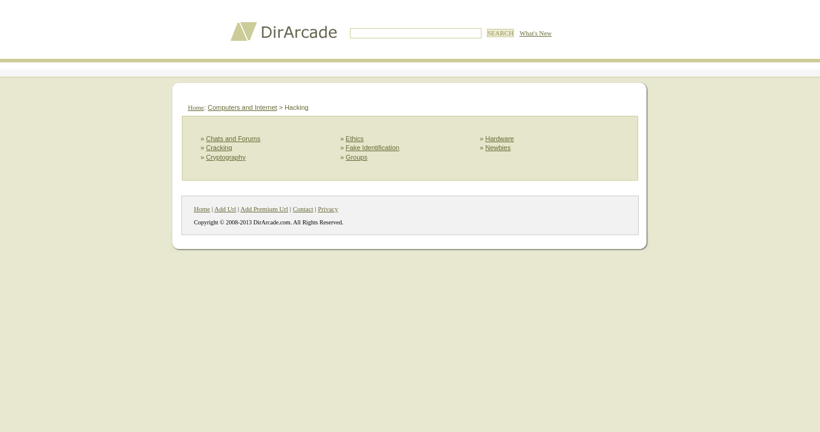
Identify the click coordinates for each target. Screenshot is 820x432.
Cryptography (226, 157)
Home (196, 107)
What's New (535, 33)
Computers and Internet (242, 107)
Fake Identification (372, 147)
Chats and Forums (233, 138)
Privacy (328, 208)
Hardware (500, 138)
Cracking (219, 147)
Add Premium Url (264, 208)
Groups (356, 157)
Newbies (498, 147)
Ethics (355, 138)
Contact (303, 208)
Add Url (225, 208)
